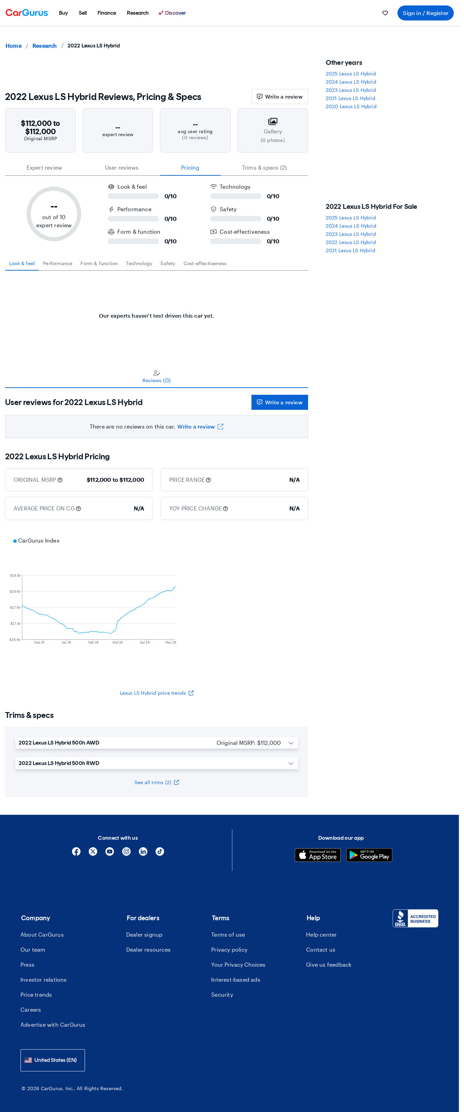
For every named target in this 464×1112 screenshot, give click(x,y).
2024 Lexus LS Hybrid (351, 82)
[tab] (22, 263)
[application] (156, 605)
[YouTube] (109, 854)
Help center (321, 934)
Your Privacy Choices (238, 964)
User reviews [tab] (122, 167)
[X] (93, 854)
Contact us (320, 949)
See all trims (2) (156, 782)
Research (44, 45)
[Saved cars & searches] (385, 13)
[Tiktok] (160, 854)
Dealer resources (148, 949)
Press (27, 964)
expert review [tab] (44, 167)
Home (13, 45)
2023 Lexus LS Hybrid (351, 90)
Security (222, 994)
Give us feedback (328, 964)
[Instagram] (126, 854)
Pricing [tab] (190, 167)
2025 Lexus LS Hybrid (351, 73)
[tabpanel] (156, 312)
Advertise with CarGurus (53, 1024)
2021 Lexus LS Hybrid (350, 98)
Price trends (36, 994)
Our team (33, 949)
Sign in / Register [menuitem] (425, 13)
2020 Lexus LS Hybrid (351, 106)
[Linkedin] (143, 854)
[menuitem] (63, 13)
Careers (30, 1009)
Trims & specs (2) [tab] (264, 167)
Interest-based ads (235, 979)
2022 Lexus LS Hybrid (351, 242)
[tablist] (156, 167)
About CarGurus (42, 934)
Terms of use (228, 934)
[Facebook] (76, 854)
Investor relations (43, 979)
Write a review (280, 96)
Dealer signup (144, 934)
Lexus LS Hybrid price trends (157, 693)
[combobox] (52, 1060)
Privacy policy (229, 949)
